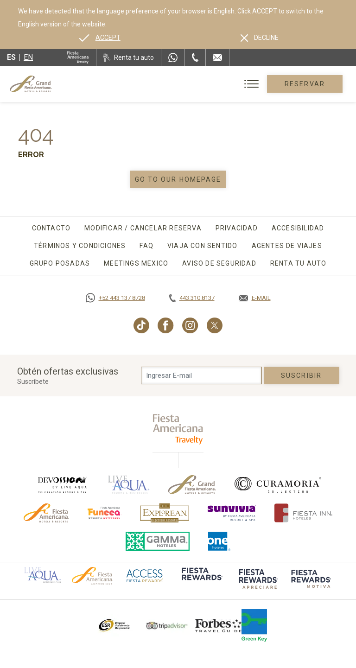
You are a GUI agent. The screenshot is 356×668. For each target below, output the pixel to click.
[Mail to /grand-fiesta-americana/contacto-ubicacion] (217, 57)
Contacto (51, 228)
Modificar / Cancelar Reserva (143, 228)
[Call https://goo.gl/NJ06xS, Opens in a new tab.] (115, 298)
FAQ (146, 245)
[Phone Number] (195, 57)
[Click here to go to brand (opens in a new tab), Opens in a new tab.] (62, 484)
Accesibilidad (298, 228)
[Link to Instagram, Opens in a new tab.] (190, 325)
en (28, 57)
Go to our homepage (178, 179)
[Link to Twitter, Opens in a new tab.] (214, 325)
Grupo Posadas (60, 263)
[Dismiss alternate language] (259, 38)
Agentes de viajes (287, 245)
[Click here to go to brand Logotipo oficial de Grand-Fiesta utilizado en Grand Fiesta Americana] (192, 484)
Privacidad (237, 228)
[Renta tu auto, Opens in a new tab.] (128, 57)
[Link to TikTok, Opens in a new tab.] (141, 325)
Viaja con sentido (202, 245)
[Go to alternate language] (100, 37)
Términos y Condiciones (80, 245)
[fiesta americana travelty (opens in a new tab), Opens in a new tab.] (178, 429)
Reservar (305, 84)
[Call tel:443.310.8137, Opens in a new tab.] (192, 298)
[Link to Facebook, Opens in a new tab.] (166, 325)
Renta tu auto (298, 263)
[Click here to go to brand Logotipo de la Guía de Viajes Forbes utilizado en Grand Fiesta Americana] (218, 625)
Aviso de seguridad (219, 263)
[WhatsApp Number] (172, 57)
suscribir (301, 375)
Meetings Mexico (136, 263)
